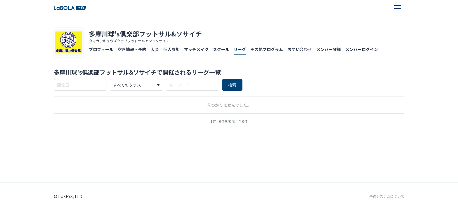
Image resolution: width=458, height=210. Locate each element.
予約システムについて (386, 196)
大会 (155, 49)
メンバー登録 (328, 49)
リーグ (240, 49)
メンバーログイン (361, 49)
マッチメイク (196, 49)
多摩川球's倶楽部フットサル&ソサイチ (145, 33)
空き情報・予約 (132, 49)
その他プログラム (266, 49)
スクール (221, 49)
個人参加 (171, 49)
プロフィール (101, 49)
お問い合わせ (299, 49)
